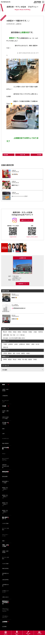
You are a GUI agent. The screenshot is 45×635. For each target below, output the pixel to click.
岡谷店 (14, 359)
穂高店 (10, 353)
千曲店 (5, 344)
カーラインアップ (5, 401)
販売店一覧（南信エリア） (5, 512)
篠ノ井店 (12, 335)
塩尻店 (23, 353)
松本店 (18, 353)
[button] (43, 2)
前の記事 (6, 154)
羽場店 (35, 359)
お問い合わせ (5, 597)
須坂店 (14, 332)
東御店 (28, 344)
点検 (3, 433)
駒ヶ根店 (24, 359)
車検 (3, 428)
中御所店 (40, 332)
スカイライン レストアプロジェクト (6, 610)
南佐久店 (5, 347)
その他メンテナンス (5, 591)
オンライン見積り (5, 529)
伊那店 (19, 359)
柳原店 (19, 332)
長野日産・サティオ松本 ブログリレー (22, 6)
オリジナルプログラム (5, 459)
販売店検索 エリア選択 (5, 482)
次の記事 (39, 154)
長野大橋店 (6, 335)
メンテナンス (5, 438)
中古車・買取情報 (5, 411)
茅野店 (5, 359)
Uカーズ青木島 (20, 335)
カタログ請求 (5, 523)
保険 (3, 541)
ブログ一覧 (22, 154)
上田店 (16, 344)
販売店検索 (5, 476)
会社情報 (4, 626)
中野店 (10, 332)
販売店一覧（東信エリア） (5, 496)
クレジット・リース (5, 535)
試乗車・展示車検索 (5, 390)
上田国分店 (22, 344)
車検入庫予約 (5, 568)
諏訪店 (10, 359)
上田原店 (10, 344)
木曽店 (28, 353)
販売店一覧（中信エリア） (5, 504)
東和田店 (24, 332)
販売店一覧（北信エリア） (5, 489)
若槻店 (30, 332)
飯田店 (30, 359)
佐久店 (37, 344)
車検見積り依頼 (5, 574)
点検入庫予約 (5, 579)
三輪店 (35, 332)
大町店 (5, 353)
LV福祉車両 (5, 395)
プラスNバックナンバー (5, 616)
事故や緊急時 (5, 443)
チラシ (3, 453)
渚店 (14, 353)
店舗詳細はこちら (22, 283)
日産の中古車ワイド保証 (5, 417)
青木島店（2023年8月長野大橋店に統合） (14, 338)
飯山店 (5, 332)
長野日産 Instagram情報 (5, 466)
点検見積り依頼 (5, 585)
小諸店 (32, 344)
